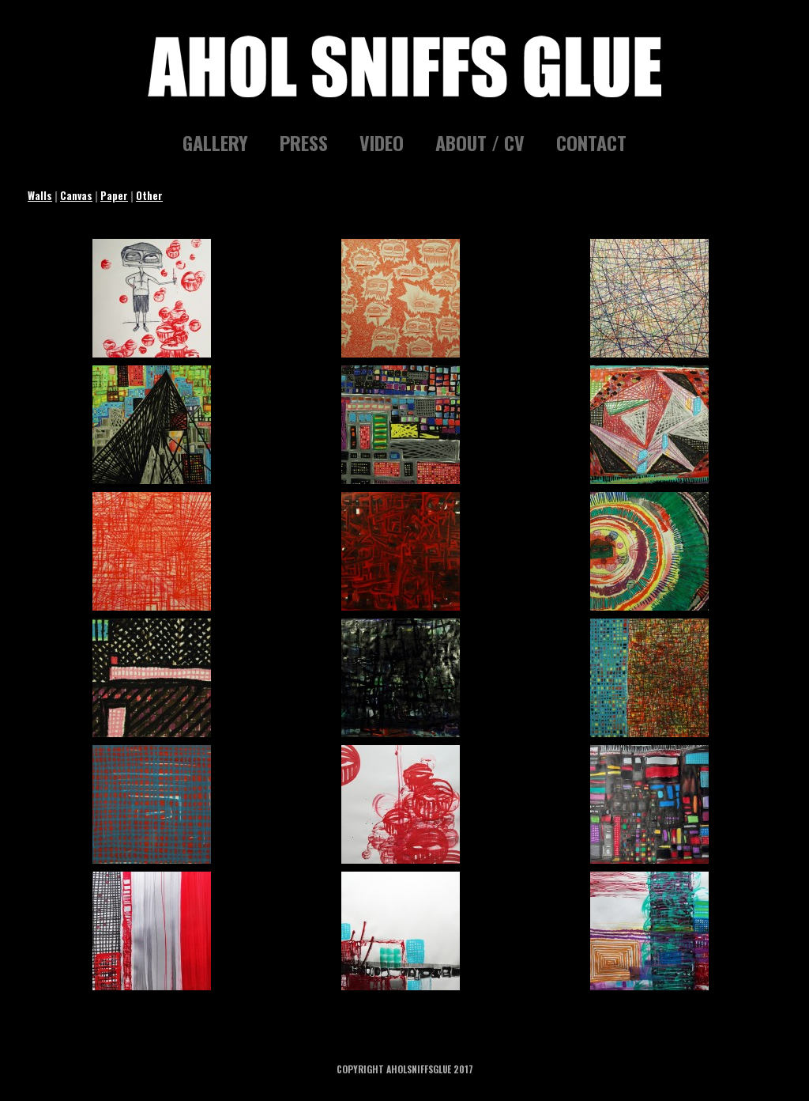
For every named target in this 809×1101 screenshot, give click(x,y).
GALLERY (215, 142)
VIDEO (381, 142)
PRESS (304, 142)
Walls (40, 195)
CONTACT (591, 142)
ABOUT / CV (480, 142)
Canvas (76, 195)
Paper (114, 195)
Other (149, 195)
